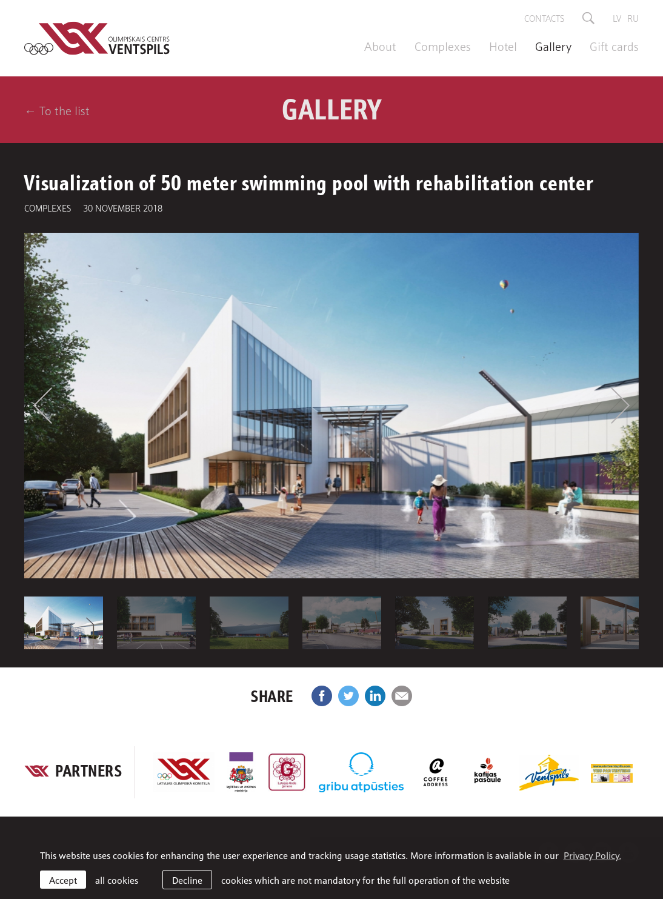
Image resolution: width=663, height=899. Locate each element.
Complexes (443, 45)
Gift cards (614, 45)
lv (617, 17)
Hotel (503, 45)
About (380, 45)
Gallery (553, 45)
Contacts (544, 17)
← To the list (57, 110)
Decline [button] (187, 879)
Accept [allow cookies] (63, 879)
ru (633, 17)
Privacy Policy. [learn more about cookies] (592, 855)
